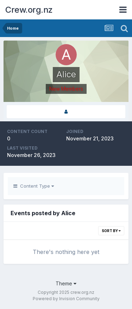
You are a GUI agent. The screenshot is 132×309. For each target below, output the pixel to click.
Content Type (33, 186)
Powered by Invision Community (66, 298)
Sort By (111, 231)
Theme (66, 283)
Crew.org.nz (29, 10)
